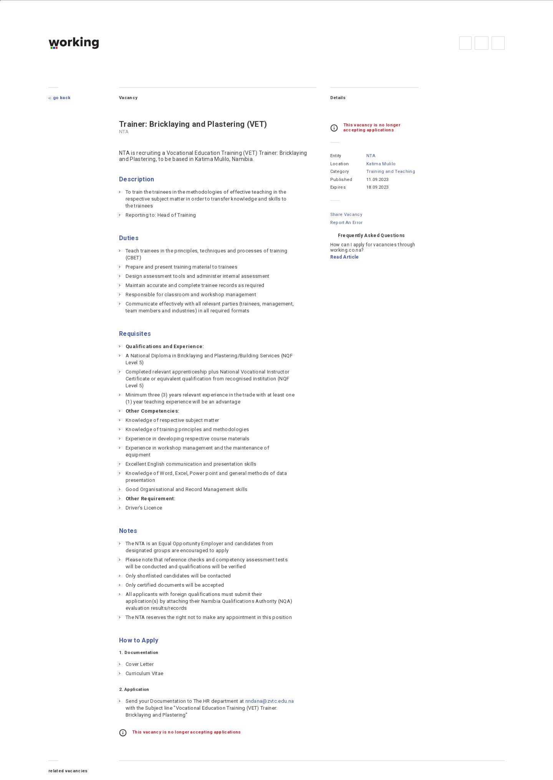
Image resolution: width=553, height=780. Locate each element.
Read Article (344, 257)
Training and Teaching (390, 171)
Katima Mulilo (380, 163)
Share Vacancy (346, 214)
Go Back (62, 97)
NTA (370, 155)
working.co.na (89, 43)
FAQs (481, 43)
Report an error (346, 222)
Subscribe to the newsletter (497, 43)
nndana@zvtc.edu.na (150, 708)
